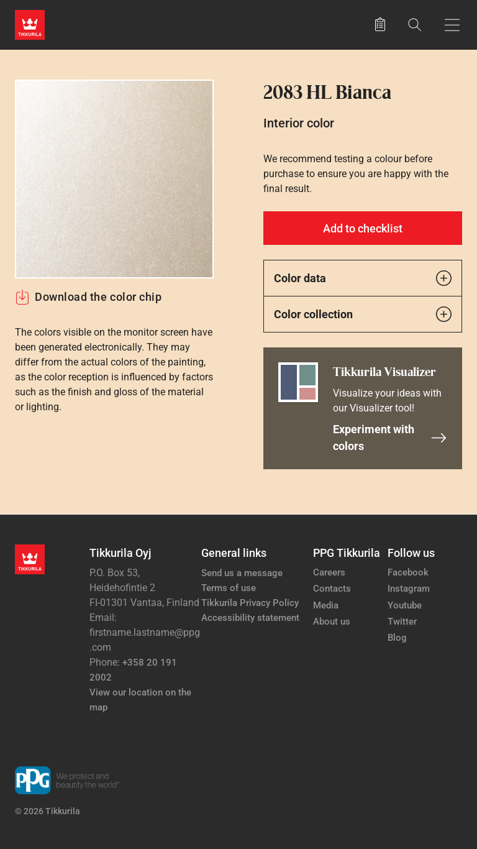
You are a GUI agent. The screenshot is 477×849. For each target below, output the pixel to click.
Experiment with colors (390, 437)
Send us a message (242, 573)
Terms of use (228, 588)
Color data (363, 278)
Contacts (332, 588)
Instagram (409, 588)
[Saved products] (380, 24)
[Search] (414, 24)
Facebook (408, 572)
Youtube (405, 605)
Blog (397, 637)
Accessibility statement (250, 617)
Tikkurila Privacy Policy (250, 602)
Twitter (402, 621)
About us (331, 621)
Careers (329, 572)
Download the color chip (88, 297)
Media (325, 605)
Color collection (363, 314)
